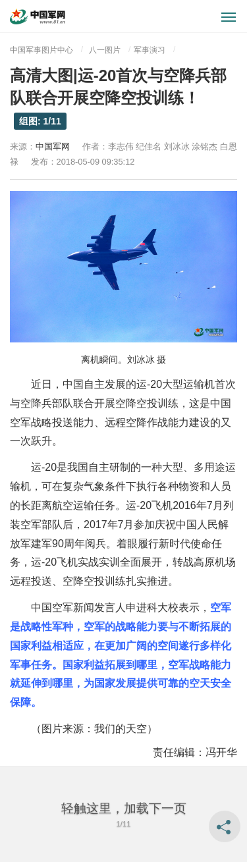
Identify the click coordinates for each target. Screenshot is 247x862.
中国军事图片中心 (41, 50)
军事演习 (149, 50)
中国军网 (53, 146)
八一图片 (105, 50)
